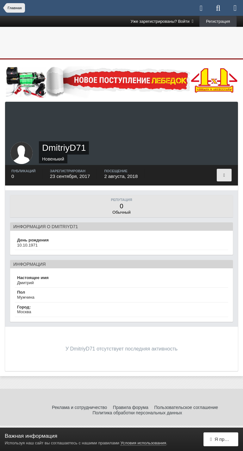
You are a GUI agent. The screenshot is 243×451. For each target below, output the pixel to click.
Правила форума (130, 407)
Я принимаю (224, 439)
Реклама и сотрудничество (79, 407)
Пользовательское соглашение (186, 407)
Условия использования (143, 443)
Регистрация (218, 21)
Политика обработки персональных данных (137, 412)
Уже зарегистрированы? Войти (162, 21)
